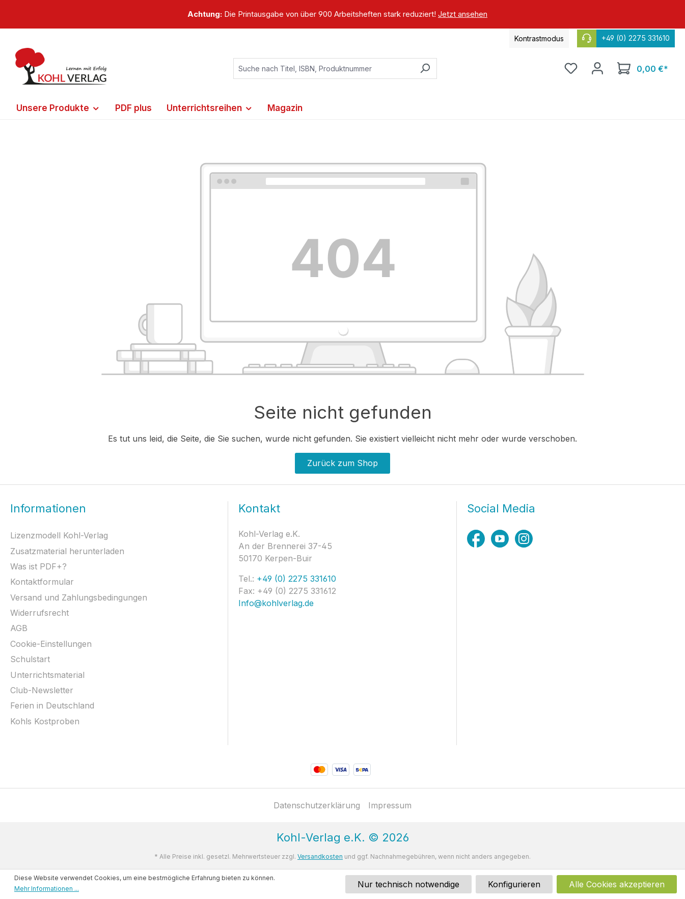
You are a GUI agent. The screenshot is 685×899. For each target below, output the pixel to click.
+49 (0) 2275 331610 (295, 579)
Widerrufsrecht (39, 613)
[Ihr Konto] (597, 68)
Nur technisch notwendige (408, 884)
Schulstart (30, 659)
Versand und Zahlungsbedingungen (78, 597)
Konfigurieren (514, 884)
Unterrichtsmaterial (47, 675)
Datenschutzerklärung (316, 805)
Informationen (48, 508)
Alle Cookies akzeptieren (617, 884)
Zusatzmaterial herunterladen (67, 551)
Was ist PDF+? (38, 566)
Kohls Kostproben (44, 721)
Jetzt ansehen (462, 14)
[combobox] (323, 68)
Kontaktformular (42, 582)
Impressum (390, 805)
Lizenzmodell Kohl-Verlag (59, 535)
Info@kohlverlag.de (276, 603)
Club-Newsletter (41, 690)
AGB (19, 628)
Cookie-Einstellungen (51, 644)
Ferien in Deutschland (52, 705)
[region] (342, 14)
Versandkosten (320, 856)
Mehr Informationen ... (46, 888)
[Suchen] (425, 68)
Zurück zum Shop (342, 463)
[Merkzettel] (571, 68)
